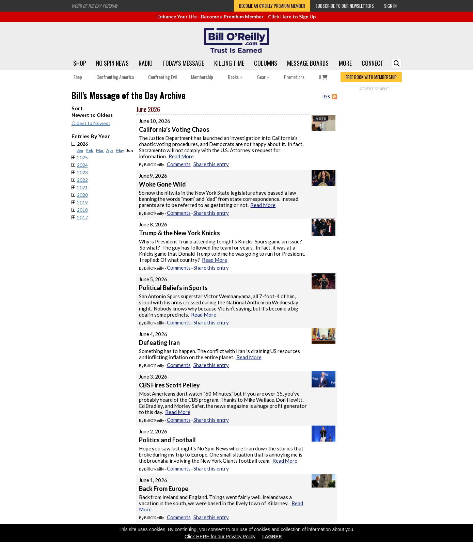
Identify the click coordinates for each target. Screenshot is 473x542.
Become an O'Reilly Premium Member (272, 5)
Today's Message (183, 63)
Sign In (390, 5)
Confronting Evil (162, 76)
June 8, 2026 (153, 224)
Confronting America (115, 76)
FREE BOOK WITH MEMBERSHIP (371, 77)
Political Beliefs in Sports (173, 287)
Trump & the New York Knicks (179, 233)
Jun (129, 150)
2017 (82, 217)
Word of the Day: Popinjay (94, 5)
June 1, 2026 (153, 480)
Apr (109, 150)
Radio (146, 63)
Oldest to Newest (91, 123)
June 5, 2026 (153, 279)
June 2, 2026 (153, 431)
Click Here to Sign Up (292, 16)
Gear (263, 76)
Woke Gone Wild (162, 184)
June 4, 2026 (153, 334)
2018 (82, 210)
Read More (181, 156)
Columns (265, 63)
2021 (82, 187)
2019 (82, 202)
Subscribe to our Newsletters (344, 5)
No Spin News (112, 63)
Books (235, 76)
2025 (82, 157)
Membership (202, 76)
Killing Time (229, 63)
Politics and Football (167, 440)
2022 (82, 180)
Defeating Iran (159, 342)
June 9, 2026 (153, 176)
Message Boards (308, 63)
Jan (80, 150)
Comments (179, 164)
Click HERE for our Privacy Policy (220, 536)
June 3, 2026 (153, 376)
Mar (100, 150)
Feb (89, 150)
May (120, 150)
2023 (82, 172)
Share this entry (211, 164)
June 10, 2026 (155, 121)
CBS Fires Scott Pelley (169, 385)
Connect (372, 63)
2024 (82, 165)
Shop (79, 63)
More (345, 63)
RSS (326, 96)
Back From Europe (163, 488)
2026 (106, 147)
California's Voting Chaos (174, 129)
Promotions (294, 76)
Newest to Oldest (92, 115)
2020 (82, 195)
